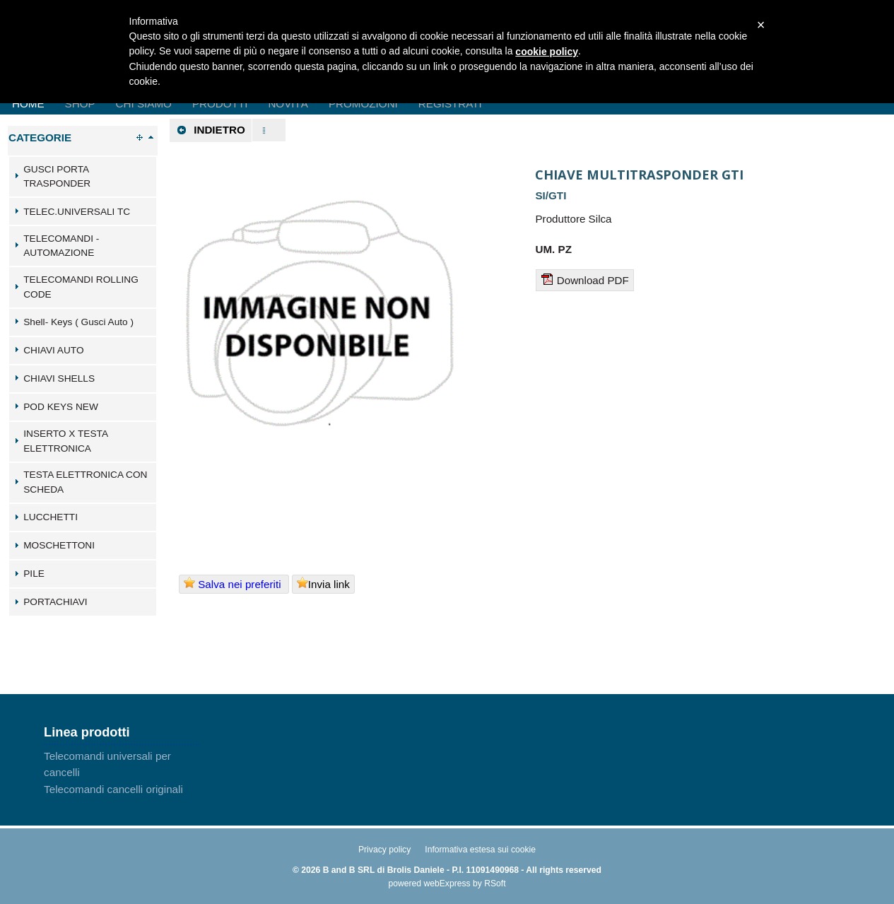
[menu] (121, 772)
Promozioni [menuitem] (363, 104)
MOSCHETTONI (59, 545)
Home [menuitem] (28, 104)
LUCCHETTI (50, 517)
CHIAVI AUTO (53, 350)
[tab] (82, 176)
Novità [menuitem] (288, 104)
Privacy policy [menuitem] (384, 850)
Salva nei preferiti (234, 583)
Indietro (210, 130)
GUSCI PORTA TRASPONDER (56, 176)
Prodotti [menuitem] (219, 104)
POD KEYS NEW (60, 406)
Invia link (323, 583)
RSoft (494, 883)
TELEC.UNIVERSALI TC (76, 211)
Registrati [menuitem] (450, 104)
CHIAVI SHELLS (59, 378)
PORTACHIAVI (55, 602)
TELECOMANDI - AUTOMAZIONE (61, 246)
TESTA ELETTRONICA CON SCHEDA (85, 482)
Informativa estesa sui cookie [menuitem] (480, 850)
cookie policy (546, 51)
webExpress (446, 883)
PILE (34, 573)
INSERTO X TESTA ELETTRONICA (65, 441)
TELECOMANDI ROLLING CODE (81, 287)
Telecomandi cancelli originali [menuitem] (113, 789)
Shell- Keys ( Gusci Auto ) (78, 322)
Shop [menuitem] (80, 104)
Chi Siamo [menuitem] (144, 104)
